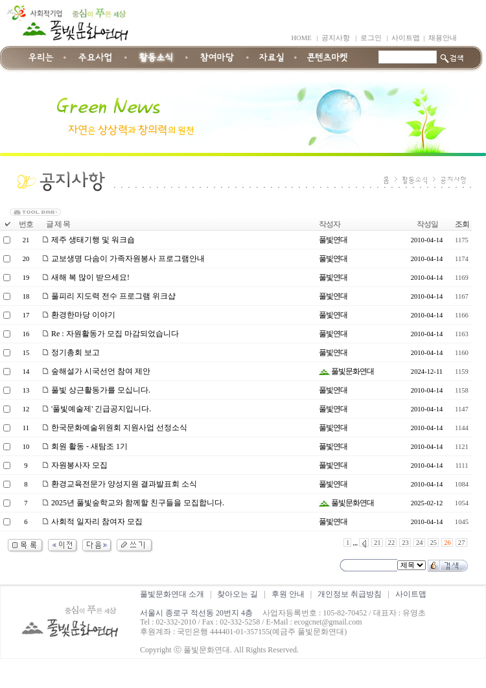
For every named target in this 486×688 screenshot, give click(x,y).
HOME (301, 37)
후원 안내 (288, 594)
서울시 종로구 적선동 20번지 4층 (196, 612)
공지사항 (335, 37)
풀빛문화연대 (346, 371)
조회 (462, 224)
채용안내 (442, 37)
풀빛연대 (333, 239)
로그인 (371, 37)
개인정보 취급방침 (350, 594)
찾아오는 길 (237, 594)
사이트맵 (405, 37)
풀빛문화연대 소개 (172, 594)
